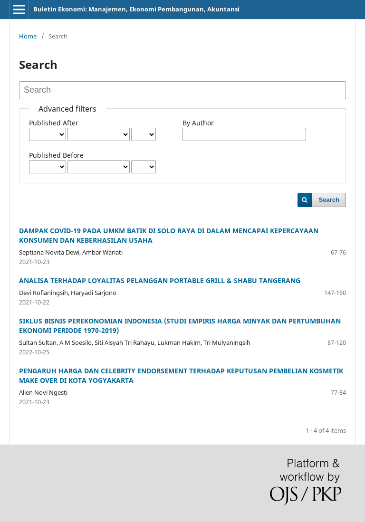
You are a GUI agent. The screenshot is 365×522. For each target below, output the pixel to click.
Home (28, 36)
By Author (198, 122)
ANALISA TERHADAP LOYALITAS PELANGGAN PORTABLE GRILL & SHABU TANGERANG (159, 280)
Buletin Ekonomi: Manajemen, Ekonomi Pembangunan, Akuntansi (136, 9)
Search (329, 199)
